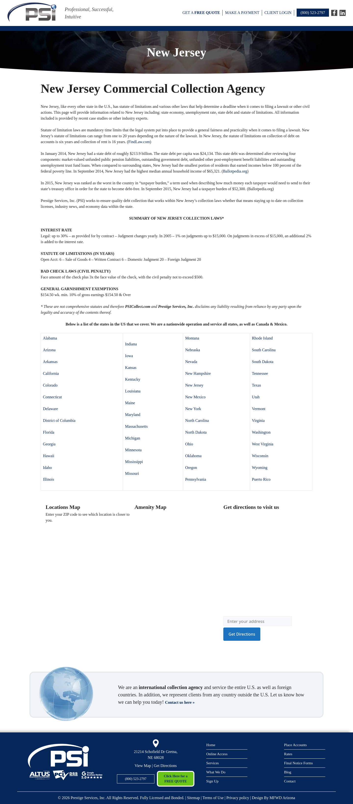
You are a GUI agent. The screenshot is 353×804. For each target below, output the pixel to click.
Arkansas (50, 362)
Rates (288, 753)
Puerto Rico (261, 479)
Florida (48, 432)
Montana (192, 338)
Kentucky (132, 379)
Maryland (132, 415)
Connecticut (52, 397)
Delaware (50, 409)
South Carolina (264, 350)
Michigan (132, 438)
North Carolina (197, 420)
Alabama (50, 338)
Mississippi (134, 462)
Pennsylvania (195, 479)
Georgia (49, 444)
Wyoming (259, 467)
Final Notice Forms (300, 763)
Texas (256, 385)
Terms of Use (213, 798)
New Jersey (194, 385)
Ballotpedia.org (235, 171)
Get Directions (165, 766)
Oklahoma (193, 456)
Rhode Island (262, 338)
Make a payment (242, 13)
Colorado (50, 385)
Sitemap (193, 798)
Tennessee (260, 373)
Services (213, 763)
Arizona (49, 350)
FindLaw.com (139, 142)
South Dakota (263, 362)
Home (211, 744)
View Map (143, 766)
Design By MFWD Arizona (273, 798)
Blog (288, 772)
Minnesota (133, 450)
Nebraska (192, 350)
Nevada (191, 362)
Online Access (218, 753)
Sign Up (213, 781)
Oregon (191, 467)
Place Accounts (297, 744)
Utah (256, 397)
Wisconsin (260, 456)
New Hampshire (198, 373)
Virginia (258, 420)
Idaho (47, 467)
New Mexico (195, 397)
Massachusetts (136, 426)
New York (193, 409)
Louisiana (132, 391)
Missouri (132, 473)
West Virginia (262, 444)
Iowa (129, 356)
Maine (130, 403)
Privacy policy (237, 798)
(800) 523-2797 (313, 13)
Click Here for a (176, 779)
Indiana (131, 344)
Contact (290, 781)
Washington (261, 432)
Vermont (258, 409)
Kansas (130, 367)
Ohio (189, 444)
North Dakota (196, 432)
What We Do (217, 772)
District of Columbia (59, 420)
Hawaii (48, 456)
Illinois (48, 479)
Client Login (278, 13)
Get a (201, 13)
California (51, 373)
